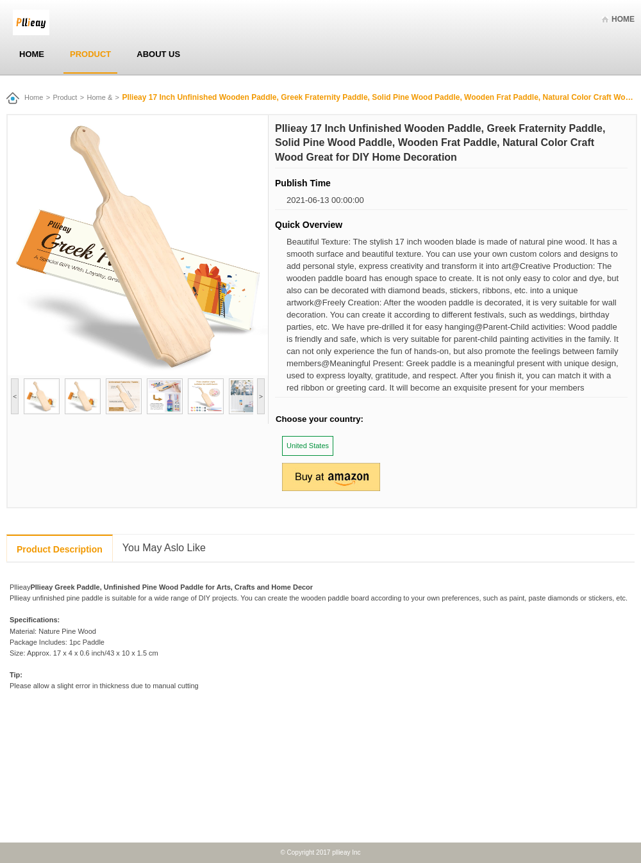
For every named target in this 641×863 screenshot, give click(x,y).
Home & (100, 97)
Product (90, 54)
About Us (158, 54)
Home (623, 19)
